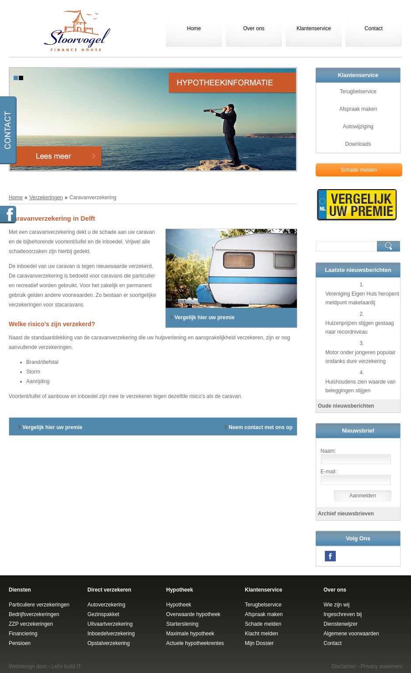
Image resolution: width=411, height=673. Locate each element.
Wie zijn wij (336, 605)
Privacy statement (381, 666)
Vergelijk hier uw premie (204, 317)
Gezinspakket (103, 614)
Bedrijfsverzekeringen (34, 614)
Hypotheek (178, 605)
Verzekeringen (46, 197)
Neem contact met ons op (261, 427)
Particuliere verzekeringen (39, 605)
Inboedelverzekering (111, 634)
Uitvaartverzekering (109, 624)
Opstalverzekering (108, 643)
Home (194, 28)
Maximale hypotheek (190, 634)
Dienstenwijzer (341, 624)
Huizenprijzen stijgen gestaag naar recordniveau (359, 327)
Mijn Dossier (259, 643)
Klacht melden (261, 634)
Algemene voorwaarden (351, 634)
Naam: (328, 451)
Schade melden (359, 170)
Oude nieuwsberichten (346, 406)
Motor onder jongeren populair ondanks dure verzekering (360, 356)
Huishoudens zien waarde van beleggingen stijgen (360, 386)
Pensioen (20, 643)
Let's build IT (66, 666)
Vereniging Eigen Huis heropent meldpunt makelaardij (362, 298)
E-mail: (328, 472)
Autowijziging (358, 126)
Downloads (358, 144)
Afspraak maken (358, 109)
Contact (374, 28)
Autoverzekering (106, 605)
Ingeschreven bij (343, 614)
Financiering (23, 634)
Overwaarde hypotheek (193, 614)
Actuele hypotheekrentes (195, 643)
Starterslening (182, 624)
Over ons (254, 28)
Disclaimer (343, 666)
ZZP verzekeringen (31, 624)
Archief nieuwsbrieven (346, 514)
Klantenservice (313, 28)
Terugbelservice (358, 91)
